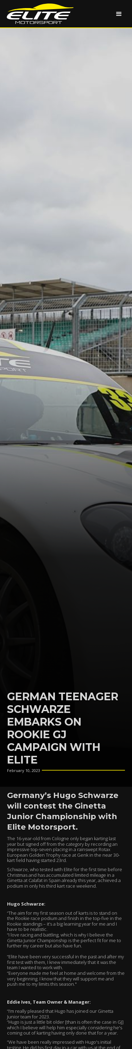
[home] (38, 13)
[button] (119, 13)
